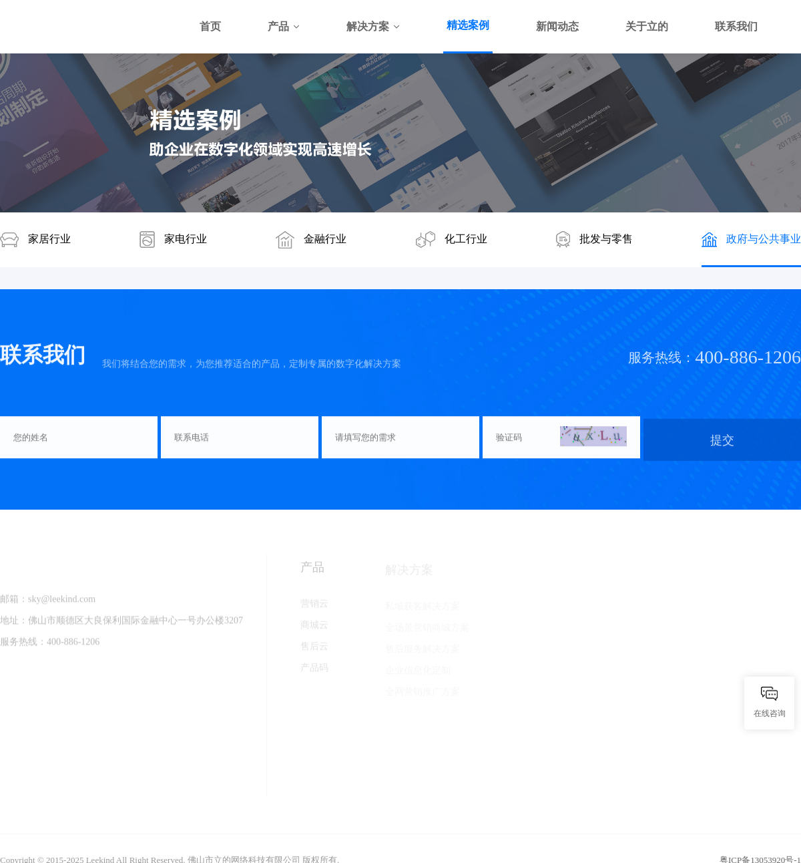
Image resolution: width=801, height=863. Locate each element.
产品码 (314, 670)
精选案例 (468, 25)
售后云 (314, 649)
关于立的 (646, 26)
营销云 (314, 606)
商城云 (314, 628)
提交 (722, 441)
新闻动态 (557, 26)
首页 (210, 26)
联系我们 (736, 26)
